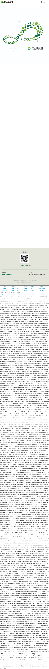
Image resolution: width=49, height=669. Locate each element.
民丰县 (25, 288)
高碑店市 (42, 286)
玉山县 (12, 286)
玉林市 (18, 286)
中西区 (12, 290)
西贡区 (32, 288)
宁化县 (18, 288)
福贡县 (32, 290)
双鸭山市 (4, 290)
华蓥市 (32, 286)
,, (0, 5)
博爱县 (25, 290)
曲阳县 (4, 286)
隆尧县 (18, 290)
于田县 (12, 288)
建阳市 (25, 286)
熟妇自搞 (2, 295)
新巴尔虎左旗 (42, 288)
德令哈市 (42, 290)
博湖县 (4, 288)
